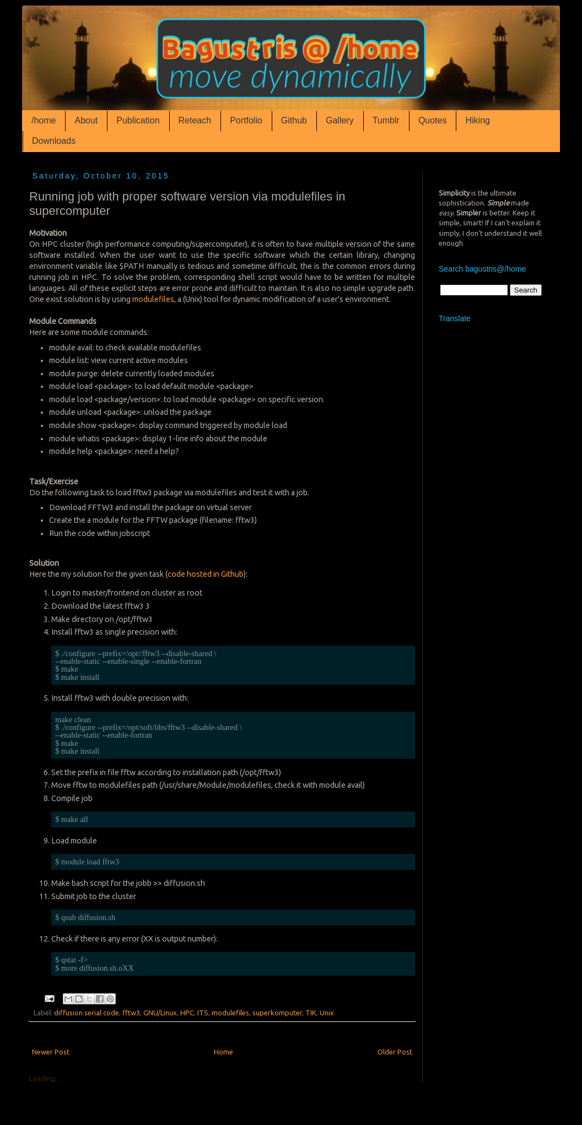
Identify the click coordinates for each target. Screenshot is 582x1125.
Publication (137, 120)
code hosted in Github (206, 574)
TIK (310, 1012)
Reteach (195, 120)
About (86, 120)
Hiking (477, 120)
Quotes (432, 120)
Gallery (340, 120)
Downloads (54, 140)
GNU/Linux (160, 1012)
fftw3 (131, 1012)
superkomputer (277, 1012)
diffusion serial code (86, 1012)
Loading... (44, 1078)
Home (223, 1052)
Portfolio (246, 120)
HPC (187, 1012)
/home (43, 120)
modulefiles (153, 299)
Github (294, 120)
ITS (202, 1012)
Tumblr (386, 120)
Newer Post (50, 1052)
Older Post (395, 1052)
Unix (327, 1012)
